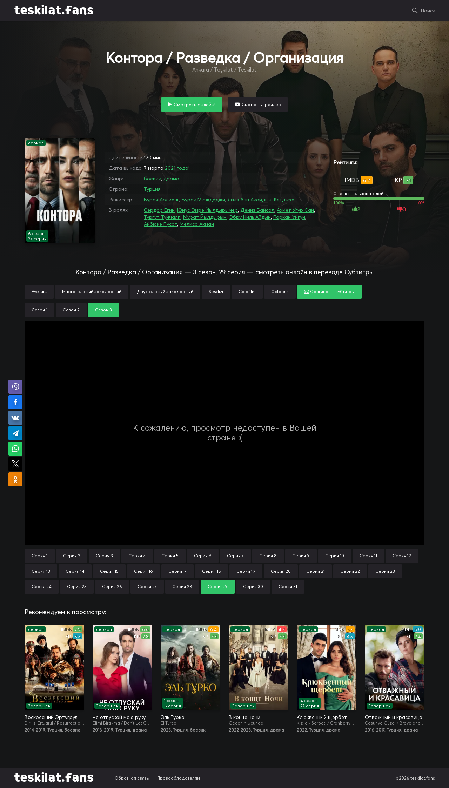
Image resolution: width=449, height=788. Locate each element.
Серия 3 (104, 555)
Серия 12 (402, 555)
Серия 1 (40, 555)
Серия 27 (147, 586)
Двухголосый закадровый (165, 291)
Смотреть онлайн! (194, 104)
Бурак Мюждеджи (203, 199)
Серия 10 (334, 555)
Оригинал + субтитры (329, 291)
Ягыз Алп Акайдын (250, 199)
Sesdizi (216, 291)
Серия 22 (350, 571)
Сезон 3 (103, 309)
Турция (152, 189)
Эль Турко (173, 717)
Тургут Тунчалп (162, 217)
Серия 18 (211, 571)
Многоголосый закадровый (91, 291)
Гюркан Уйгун (289, 217)
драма (171, 178)
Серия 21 (315, 571)
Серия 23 (385, 571)
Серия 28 (182, 586)
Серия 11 (368, 555)
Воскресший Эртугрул (51, 717)
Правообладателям (178, 778)
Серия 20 (281, 571)
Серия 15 (109, 571)
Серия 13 (41, 571)
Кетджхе (284, 199)
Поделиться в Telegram (15, 433)
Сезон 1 (39, 309)
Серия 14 (75, 571)
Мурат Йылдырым (205, 217)
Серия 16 (143, 571)
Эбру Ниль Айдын (250, 217)
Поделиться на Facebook (15, 402)
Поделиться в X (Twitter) (15, 464)
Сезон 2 (71, 309)
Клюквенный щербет (322, 717)
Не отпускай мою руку (119, 717)
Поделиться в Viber (15, 387)
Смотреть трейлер (261, 104)
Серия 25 (77, 586)
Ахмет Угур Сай (295, 210)
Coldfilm (247, 291)
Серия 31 (288, 586)
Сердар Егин (159, 210)
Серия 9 (301, 555)
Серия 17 (177, 571)
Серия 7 (235, 555)
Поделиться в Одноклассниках (15, 479)
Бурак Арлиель (161, 199)
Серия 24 (42, 586)
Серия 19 (245, 571)
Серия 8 (268, 555)
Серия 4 (137, 555)
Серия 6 (203, 555)
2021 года (176, 168)
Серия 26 (112, 586)
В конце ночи (244, 717)
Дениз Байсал (257, 210)
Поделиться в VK (15, 418)
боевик (152, 178)
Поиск (428, 10)
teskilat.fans (54, 10)
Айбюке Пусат (160, 224)
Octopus (280, 291)
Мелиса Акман (197, 224)
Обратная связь (132, 778)
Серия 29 (218, 586)
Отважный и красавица (393, 717)
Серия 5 (170, 555)
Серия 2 (71, 555)
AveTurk (39, 291)
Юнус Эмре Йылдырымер (207, 210)
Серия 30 (253, 586)
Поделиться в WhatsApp (15, 449)
